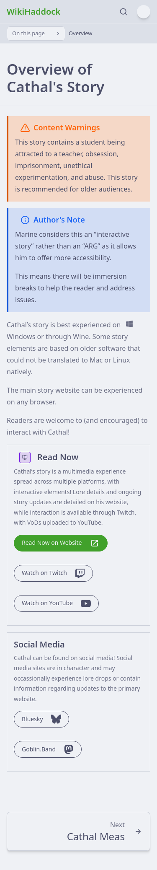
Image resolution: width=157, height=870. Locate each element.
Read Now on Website (61, 543)
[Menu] (143, 11)
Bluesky (41, 719)
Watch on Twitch (53, 573)
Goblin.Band (48, 749)
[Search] (121, 11)
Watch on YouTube (56, 603)
